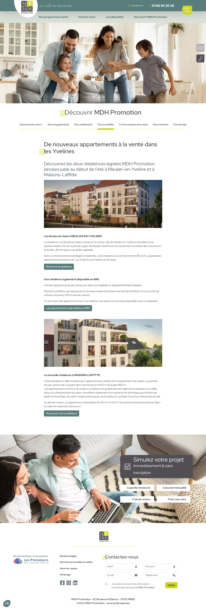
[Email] (119, 575)
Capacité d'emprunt (138, 487)
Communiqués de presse (133, 124)
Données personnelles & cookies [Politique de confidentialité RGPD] (76, 561)
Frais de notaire (141, 499)
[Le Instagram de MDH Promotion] (69, 582)
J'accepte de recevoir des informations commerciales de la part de (132, 585)
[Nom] (119, 566)
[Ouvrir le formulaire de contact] (200, 48)
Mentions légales (68, 555)
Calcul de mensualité (174, 487)
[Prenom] (157, 566)
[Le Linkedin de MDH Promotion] (75, 582)
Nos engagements (58, 124)
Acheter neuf (86, 17)
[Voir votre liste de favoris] (135, 5)
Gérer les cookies (68, 568)
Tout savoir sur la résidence (61, 413)
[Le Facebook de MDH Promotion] (62, 582)
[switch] (107, 584)
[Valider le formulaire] (171, 585)
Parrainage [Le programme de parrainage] (65, 574)
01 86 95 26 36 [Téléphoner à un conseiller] (161, 6)
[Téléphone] (157, 575)
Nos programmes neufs (53, 17)
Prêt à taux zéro (177, 499)
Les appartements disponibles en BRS (68, 308)
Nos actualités (106, 124)
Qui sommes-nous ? (31, 124)
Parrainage (180, 124)
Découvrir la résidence (59, 266)
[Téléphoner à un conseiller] (200, 58)
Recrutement (160, 124)
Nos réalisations (83, 124)
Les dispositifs (115, 17)
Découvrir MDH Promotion (150, 17)
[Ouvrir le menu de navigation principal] (187, 10)
